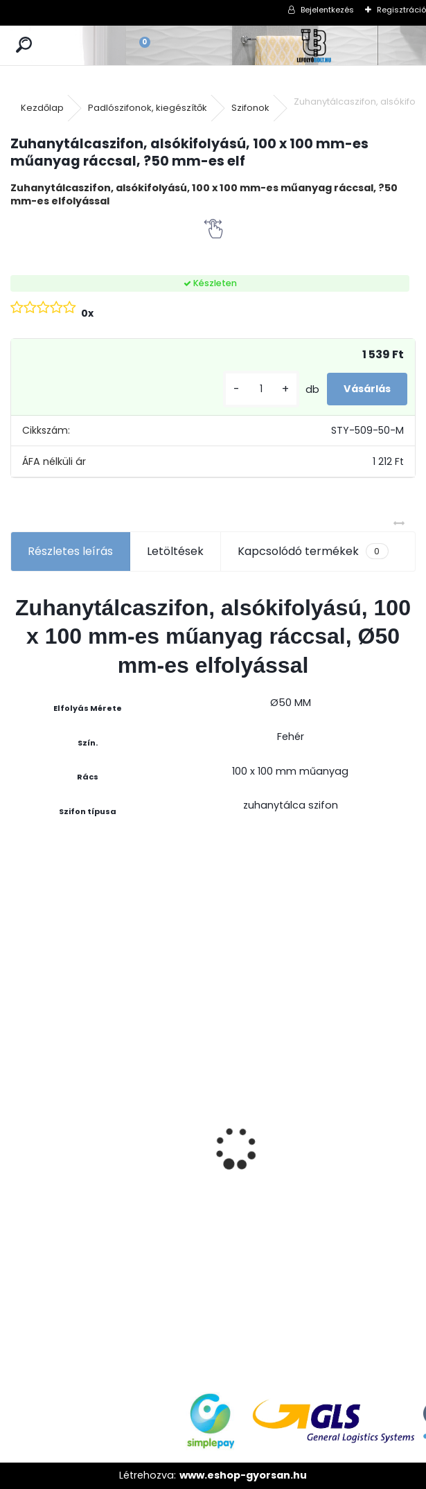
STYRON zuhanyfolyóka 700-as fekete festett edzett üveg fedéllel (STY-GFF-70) (60, 1130)
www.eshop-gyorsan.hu (243, 1475)
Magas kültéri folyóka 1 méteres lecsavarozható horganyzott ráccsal (164, 1024)
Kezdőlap (42, 107)
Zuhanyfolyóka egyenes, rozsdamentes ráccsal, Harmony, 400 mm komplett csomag (264, 1164)
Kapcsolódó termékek (313, 551)
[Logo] (314, 45)
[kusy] (261, 389)
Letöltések (175, 551)
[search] (24, 45)
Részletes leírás (70, 551)
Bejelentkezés (327, 9)
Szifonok (250, 107)
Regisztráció (401, 9)
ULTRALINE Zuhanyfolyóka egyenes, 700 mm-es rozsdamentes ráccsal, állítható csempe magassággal (364, 1172)
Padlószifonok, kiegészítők (147, 107)
